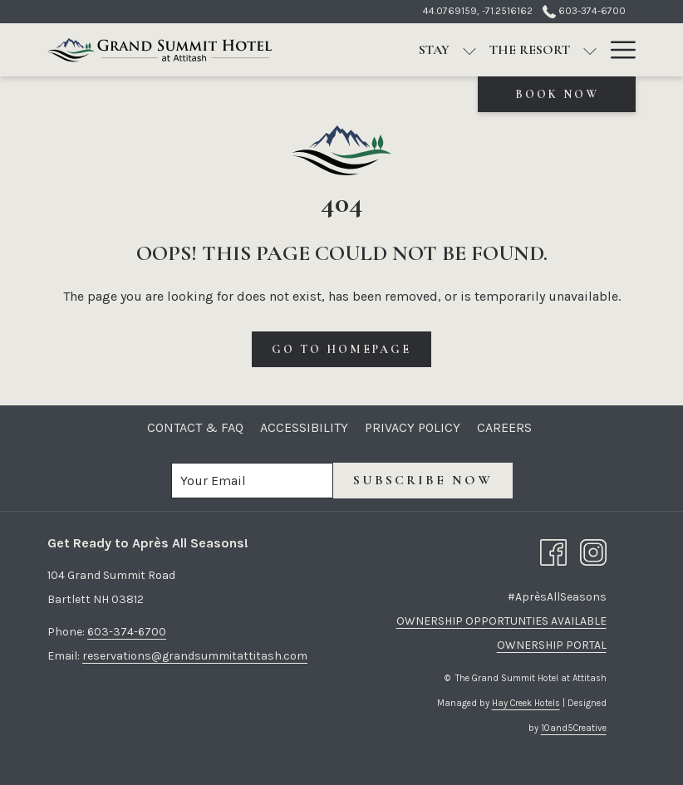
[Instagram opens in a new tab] (593, 551)
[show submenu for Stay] (469, 49)
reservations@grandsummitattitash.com (194, 656)
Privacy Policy (412, 427)
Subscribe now (423, 480)
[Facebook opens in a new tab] (553, 551)
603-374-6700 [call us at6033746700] (584, 11)
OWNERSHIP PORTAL (552, 645)
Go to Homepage (341, 349)
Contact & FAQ (195, 427)
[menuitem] (434, 49)
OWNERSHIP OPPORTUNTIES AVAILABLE (501, 621)
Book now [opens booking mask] (557, 94)
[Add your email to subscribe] (252, 480)
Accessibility (304, 427)
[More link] (617, 49)
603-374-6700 (126, 632)
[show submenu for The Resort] (590, 49)
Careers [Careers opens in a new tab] (506, 427)
